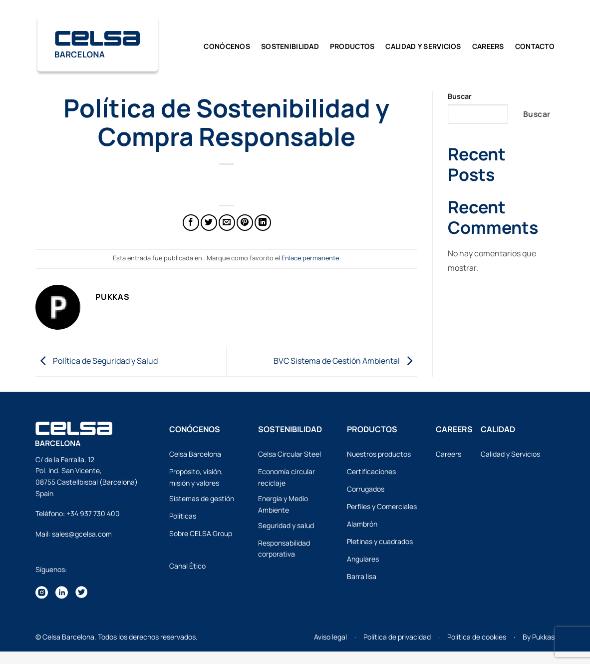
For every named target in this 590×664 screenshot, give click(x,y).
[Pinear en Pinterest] (245, 222)
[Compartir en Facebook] (191, 222)
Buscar (460, 96)
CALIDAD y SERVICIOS (423, 46)
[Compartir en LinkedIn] (263, 222)
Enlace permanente (310, 257)
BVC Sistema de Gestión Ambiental (345, 360)
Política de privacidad (397, 637)
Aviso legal (330, 637)
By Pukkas (539, 637)
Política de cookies (476, 637)
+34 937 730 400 (93, 513)
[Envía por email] (227, 222)
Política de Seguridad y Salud (96, 360)
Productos (352, 46)
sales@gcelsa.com (82, 534)
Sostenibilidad (290, 46)
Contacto (535, 46)
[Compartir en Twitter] (209, 222)
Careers (488, 46)
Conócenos (227, 46)
